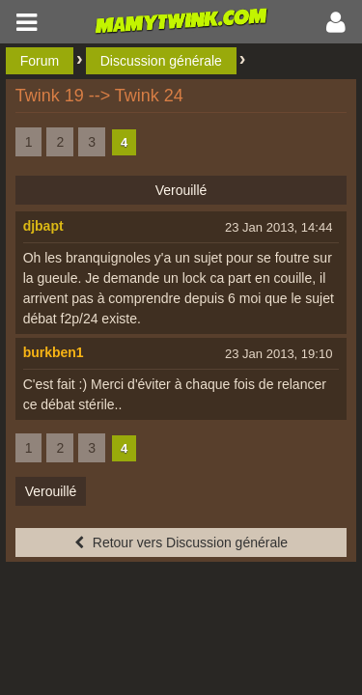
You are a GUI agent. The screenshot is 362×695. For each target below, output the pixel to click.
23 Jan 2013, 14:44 (278, 227)
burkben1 (53, 352)
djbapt (43, 226)
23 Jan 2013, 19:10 (278, 354)
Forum (39, 61)
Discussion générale (161, 61)
